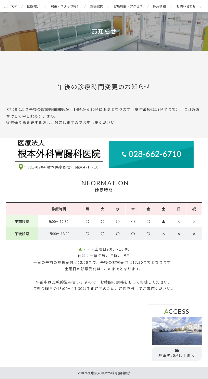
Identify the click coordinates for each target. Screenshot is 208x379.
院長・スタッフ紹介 (65, 6)
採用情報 (159, 6)
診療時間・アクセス (128, 6)
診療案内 (96, 6)
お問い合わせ (186, 6)
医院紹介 (33, 6)
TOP (13, 6)
